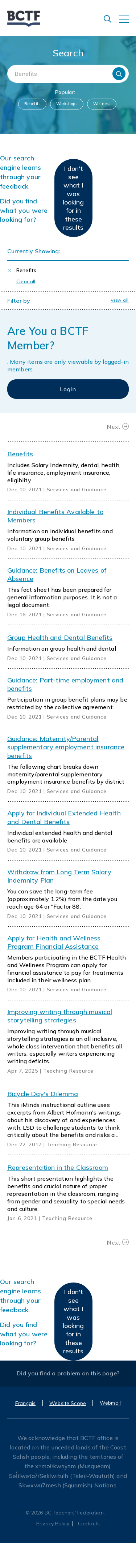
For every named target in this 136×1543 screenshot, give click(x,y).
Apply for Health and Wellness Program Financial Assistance (54, 942)
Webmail (110, 1403)
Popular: (65, 92)
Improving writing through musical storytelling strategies (59, 1016)
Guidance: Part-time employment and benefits (65, 684)
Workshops (66, 103)
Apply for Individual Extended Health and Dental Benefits (64, 817)
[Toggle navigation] (127, 23)
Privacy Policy (52, 1523)
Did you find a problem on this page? (68, 1373)
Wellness (101, 103)
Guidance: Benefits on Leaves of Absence (56, 574)
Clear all (26, 281)
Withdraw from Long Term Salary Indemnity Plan (59, 876)
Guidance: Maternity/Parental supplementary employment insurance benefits (65, 747)
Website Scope (67, 1403)
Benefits (32, 103)
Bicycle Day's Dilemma (42, 1094)
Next (114, 426)
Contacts (89, 1523)
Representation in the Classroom (57, 1167)
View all (120, 300)
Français (25, 1403)
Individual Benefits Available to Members (55, 516)
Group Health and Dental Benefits (59, 637)
